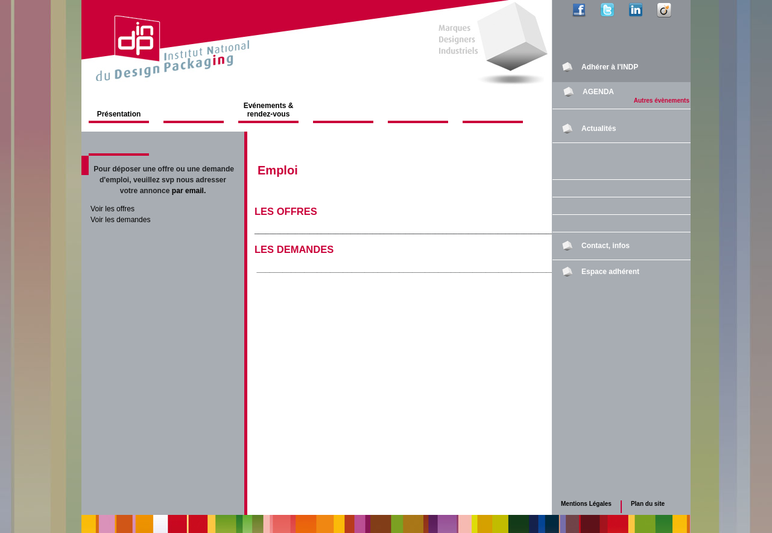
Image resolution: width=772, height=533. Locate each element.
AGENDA (598, 92)
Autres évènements (661, 100)
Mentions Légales (586, 503)
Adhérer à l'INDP (609, 67)
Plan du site (648, 503)
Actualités (598, 128)
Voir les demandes (120, 219)
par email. (189, 191)
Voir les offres (112, 209)
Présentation (119, 114)
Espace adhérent (610, 271)
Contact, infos (605, 245)
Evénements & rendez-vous (269, 109)
